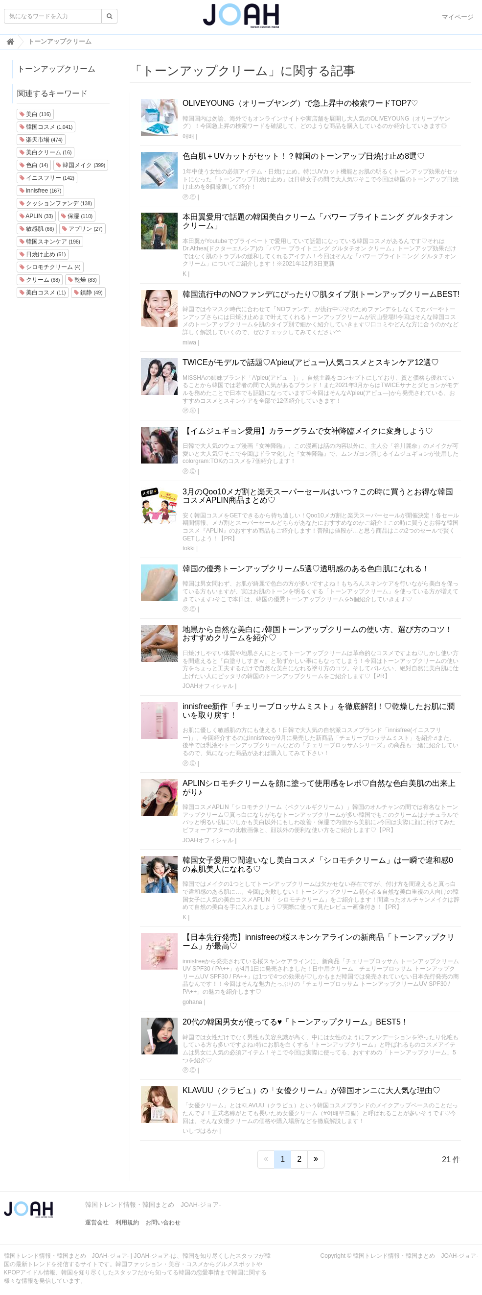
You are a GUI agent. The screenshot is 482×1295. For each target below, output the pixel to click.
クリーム (40, 279)
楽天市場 (41, 139)
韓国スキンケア (50, 241)
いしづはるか (200, 1130)
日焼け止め (43, 254)
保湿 (76, 216)
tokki (189, 548)
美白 (35, 114)
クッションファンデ (56, 203)
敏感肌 (37, 228)
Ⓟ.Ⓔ (189, 197)
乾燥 (82, 279)
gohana (192, 1002)
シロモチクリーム (50, 267)
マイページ (458, 17)
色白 (34, 165)
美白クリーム (46, 152)
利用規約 (127, 1222)
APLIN (36, 216)
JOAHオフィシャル (208, 686)
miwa (189, 342)
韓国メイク (80, 165)
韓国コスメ (46, 126)
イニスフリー (47, 177)
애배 (188, 136)
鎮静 (88, 292)
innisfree (41, 190)
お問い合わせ (163, 1222)
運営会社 (97, 1222)
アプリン (82, 228)
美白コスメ (43, 292)
